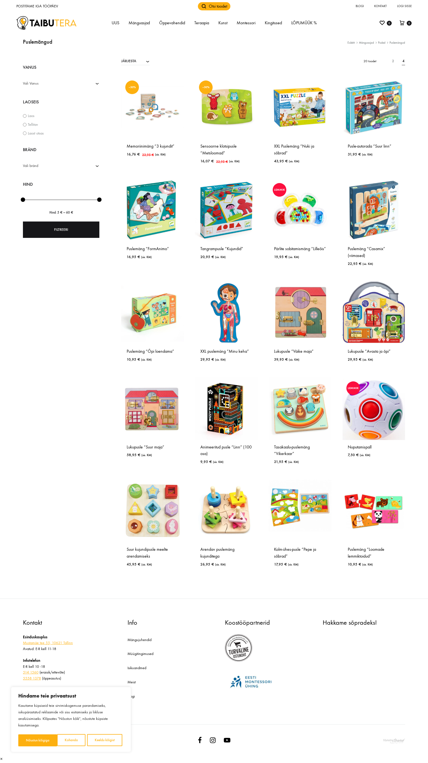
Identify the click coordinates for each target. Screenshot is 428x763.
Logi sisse (404, 6)
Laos (31, 115)
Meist (131, 682)
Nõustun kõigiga (104, 740)
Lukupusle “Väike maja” (294, 351)
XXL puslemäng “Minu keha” (224, 351)
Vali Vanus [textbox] (30, 83)
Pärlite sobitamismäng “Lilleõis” (300, 248)
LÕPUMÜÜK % (304, 22)
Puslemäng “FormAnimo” (148, 248)
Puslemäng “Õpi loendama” (150, 351)
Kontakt (380, 6)
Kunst (222, 22)
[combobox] (135, 60)
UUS (115, 22)
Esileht (351, 42)
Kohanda (32, 740)
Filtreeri (61, 229)
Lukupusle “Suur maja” (145, 447)
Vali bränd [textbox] (30, 165)
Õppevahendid (172, 22)
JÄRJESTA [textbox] (128, 61)
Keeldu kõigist (65, 740)
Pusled (381, 42)
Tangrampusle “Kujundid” (221, 248)
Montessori (246, 22)
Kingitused (273, 22)
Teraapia (201, 22)
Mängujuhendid (139, 640)
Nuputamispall (359, 447)
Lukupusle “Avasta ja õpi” (369, 351)
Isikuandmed (136, 668)
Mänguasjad (139, 22)
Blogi (360, 6)
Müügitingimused (140, 653)
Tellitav (33, 124)
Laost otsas (36, 133)
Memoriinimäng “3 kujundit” (150, 146)
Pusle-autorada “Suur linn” (369, 146)
